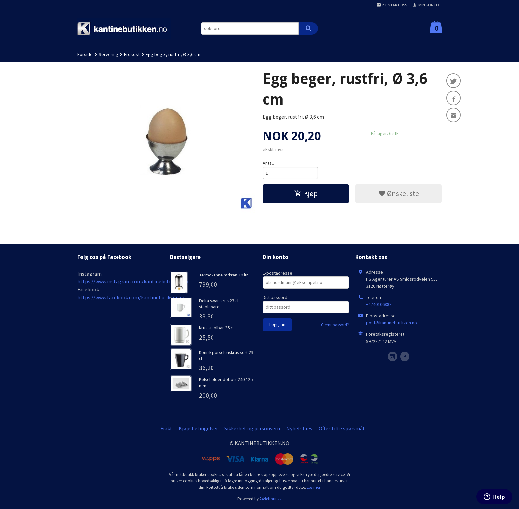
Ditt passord (275, 297)
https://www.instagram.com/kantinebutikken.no (132, 281)
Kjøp (306, 193)
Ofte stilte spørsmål (341, 428)
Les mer (313, 487)
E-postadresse (277, 273)
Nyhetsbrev (299, 428)
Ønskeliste (398, 193)
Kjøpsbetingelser (198, 428)
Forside (85, 54)
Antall (268, 163)
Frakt (166, 428)
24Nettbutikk (271, 499)
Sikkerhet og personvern (252, 428)
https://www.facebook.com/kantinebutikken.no (131, 297)
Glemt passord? (335, 325)
